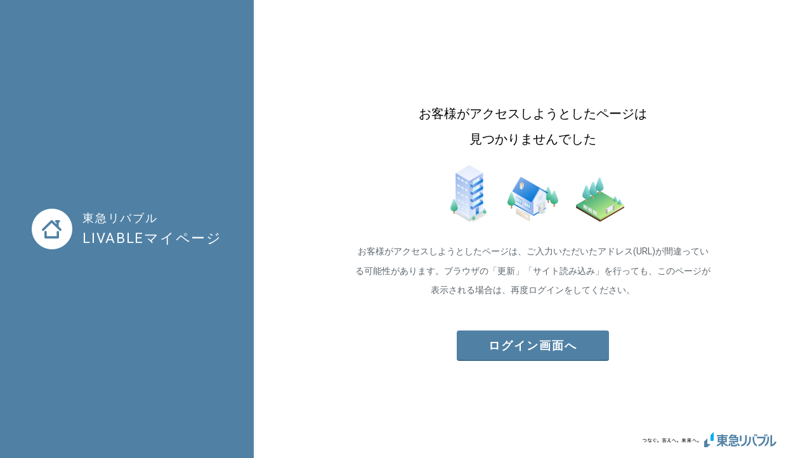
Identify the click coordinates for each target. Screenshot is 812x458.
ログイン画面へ (532, 345)
